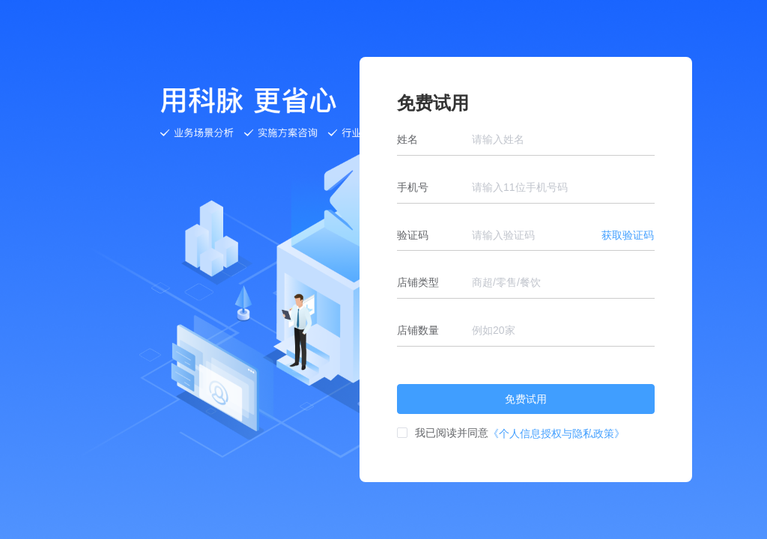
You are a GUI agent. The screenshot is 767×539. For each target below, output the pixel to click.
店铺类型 (418, 282)
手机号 (412, 187)
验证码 (412, 235)
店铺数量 (418, 330)
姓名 (407, 139)
